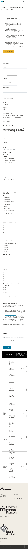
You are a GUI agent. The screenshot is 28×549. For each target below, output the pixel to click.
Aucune (5, 172)
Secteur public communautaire (9, 262)
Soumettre (7, 347)
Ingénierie (5, 245)
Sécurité (5, 289)
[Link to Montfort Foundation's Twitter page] (2, 520)
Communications (7, 256)
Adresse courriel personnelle (8, 89)
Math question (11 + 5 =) (7, 335)
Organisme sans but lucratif (9, 201)
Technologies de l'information (9, 272)
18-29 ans (5, 106)
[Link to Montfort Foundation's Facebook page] (0, 520)
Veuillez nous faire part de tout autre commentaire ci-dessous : (14, 324)
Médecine (5, 206)
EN (23, 1)
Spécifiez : (5, 147)
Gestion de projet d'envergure (9, 251)
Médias (15, 495)
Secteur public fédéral (8, 266)
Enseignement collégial (8, 225)
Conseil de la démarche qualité (9, 160)
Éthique (5, 217)
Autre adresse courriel (7, 93)
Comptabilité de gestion (8, 240)
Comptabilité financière (8, 238)
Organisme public (7, 197)
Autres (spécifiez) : (7, 121)
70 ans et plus (6, 112)
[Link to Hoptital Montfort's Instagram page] (18, 498)
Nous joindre (16, 494)
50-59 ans (5, 109)
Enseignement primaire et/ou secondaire (11, 223)
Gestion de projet (7, 278)
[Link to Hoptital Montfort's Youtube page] (21, 498)
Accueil (4, 4)
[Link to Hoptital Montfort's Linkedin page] (19, 498)
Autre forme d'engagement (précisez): (10, 174)
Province (4, 76)
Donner (1, 517)
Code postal (5, 78)
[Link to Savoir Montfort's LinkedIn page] (6, 541)
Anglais (5, 120)
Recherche (6, 229)
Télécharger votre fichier (8, 51)
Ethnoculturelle (6, 136)
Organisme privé (7, 199)
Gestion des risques (7, 276)
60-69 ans (5, 110)
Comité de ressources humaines (9, 164)
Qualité (5, 287)
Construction (6, 249)
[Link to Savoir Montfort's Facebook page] (0, 541)
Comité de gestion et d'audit (9, 158)
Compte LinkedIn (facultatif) (8, 98)
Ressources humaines (8, 270)
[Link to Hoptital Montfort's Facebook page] (14, 498)
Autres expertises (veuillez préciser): (9, 296)
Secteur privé (6, 260)
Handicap (5, 140)
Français (5, 118)
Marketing (5, 258)
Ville (4, 71)
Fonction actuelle (6, 63)
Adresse (4, 67)
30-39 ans (5, 107)
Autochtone (6, 134)
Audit (5, 234)
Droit (5, 215)
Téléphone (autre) (6, 87)
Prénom (4, 54)
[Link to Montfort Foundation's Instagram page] (4, 520)
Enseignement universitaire (9, 227)
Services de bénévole (7, 168)
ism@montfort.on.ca (3, 538)
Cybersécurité (6, 274)
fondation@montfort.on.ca (4, 516)
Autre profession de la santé (9, 210)
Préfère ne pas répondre (8, 113)
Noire (5, 138)
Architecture (6, 247)
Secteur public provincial (8, 264)
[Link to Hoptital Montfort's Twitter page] (16, 498)
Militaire (5, 294)
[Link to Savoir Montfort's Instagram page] (4, 541)
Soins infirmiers (7, 208)
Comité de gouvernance (8, 162)
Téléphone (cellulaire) (7, 82)
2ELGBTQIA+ (6, 142)
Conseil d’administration (8, 166)
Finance (5, 236)
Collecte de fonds (7, 170)
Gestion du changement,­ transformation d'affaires (12, 280)
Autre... (5, 219)
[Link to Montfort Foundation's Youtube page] (8, 520)
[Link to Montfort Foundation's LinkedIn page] (6, 520)
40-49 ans (5, 108)
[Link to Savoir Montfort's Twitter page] (2, 541)
